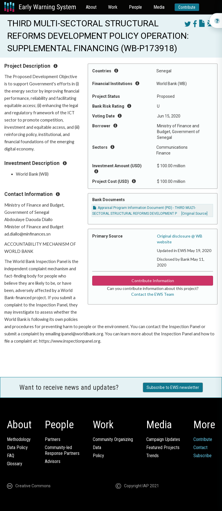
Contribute (186, 7)
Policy (98, 455)
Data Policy (17, 447)
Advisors (52, 461)
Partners (52, 439)
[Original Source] (194, 214)
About (91, 7)
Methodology (19, 439)
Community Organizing (113, 439)
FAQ (10, 455)
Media (158, 7)
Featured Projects (163, 447)
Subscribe (202, 455)
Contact (200, 447)
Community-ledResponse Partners (62, 450)
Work (112, 7)
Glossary (14, 463)
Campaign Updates (163, 439)
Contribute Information (153, 280)
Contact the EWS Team (152, 294)
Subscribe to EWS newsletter (173, 387)
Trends (152, 455)
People (135, 7)
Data (97, 447)
